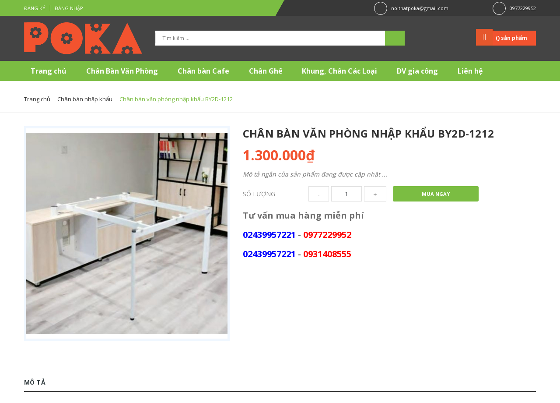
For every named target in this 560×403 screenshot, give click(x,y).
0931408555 (327, 254)
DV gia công (417, 71)
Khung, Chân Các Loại (339, 71)
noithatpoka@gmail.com (419, 8)
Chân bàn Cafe (203, 71)
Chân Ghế (265, 71)
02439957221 (269, 234)
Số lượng (259, 194)
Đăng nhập (69, 8)
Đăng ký (35, 8)
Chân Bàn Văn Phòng (122, 71)
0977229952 (523, 8)
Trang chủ (48, 71)
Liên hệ (470, 71)
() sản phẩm (511, 38)
